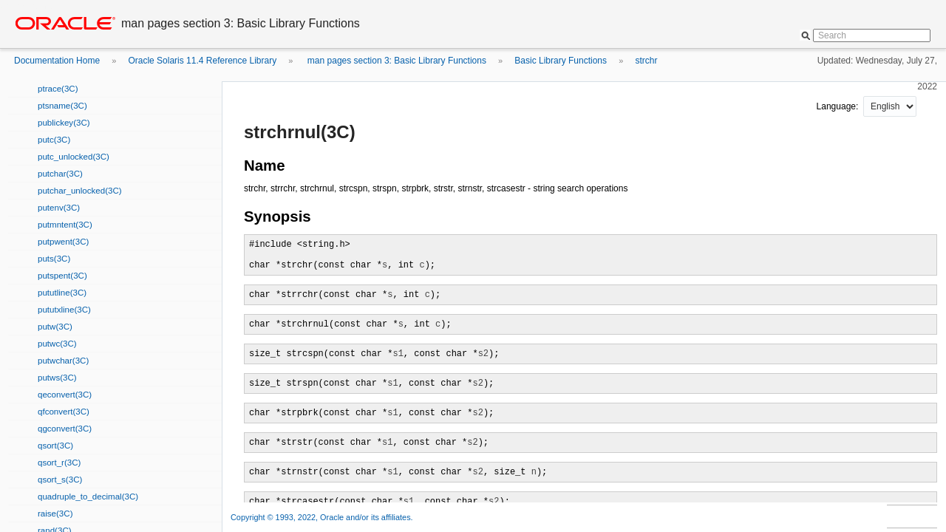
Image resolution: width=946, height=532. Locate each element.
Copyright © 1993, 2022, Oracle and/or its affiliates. (323, 517)
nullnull (889, 106)
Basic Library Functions (560, 60)
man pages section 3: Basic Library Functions (395, 60)
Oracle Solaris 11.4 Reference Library (202, 60)
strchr (646, 60)
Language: (839, 106)
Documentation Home (57, 60)
